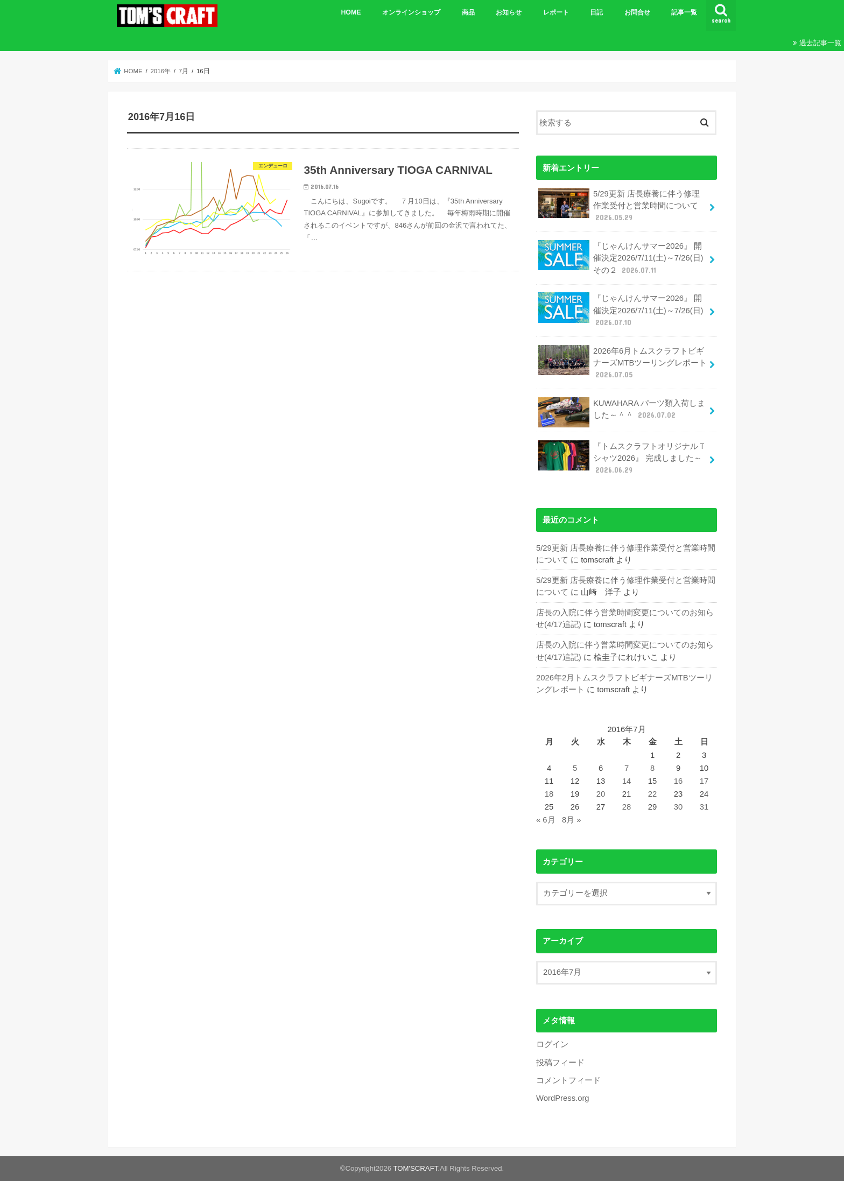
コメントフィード (568, 1080)
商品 (468, 12)
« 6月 (545, 820)
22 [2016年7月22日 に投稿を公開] (652, 794)
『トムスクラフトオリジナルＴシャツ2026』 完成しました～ (622, 457)
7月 (183, 71)
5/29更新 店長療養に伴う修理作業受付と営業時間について (619, 205)
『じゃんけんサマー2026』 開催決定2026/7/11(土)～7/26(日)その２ (620, 257)
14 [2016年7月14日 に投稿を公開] (626, 781)
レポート (556, 12)
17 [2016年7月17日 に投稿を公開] (704, 781)
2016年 (160, 71)
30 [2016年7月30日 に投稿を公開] (678, 807)
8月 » (571, 820)
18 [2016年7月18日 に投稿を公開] (549, 794)
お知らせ (509, 12)
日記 (596, 12)
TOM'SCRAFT (415, 1168)
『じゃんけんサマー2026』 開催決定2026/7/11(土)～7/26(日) (620, 309)
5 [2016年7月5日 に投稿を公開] (575, 768)
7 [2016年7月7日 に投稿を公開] (626, 768)
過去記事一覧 (820, 43)
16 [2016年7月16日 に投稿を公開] (678, 781)
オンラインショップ (411, 12)
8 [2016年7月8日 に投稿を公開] (652, 768)
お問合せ (637, 12)
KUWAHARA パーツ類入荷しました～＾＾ (621, 412)
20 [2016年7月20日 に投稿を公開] (601, 794)
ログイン (552, 1044)
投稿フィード (560, 1062)
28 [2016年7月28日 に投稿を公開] (626, 807)
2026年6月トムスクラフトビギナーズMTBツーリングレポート (622, 362)
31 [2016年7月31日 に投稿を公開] (704, 807)
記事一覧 (684, 12)
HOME (351, 12)
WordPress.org (562, 1098)
